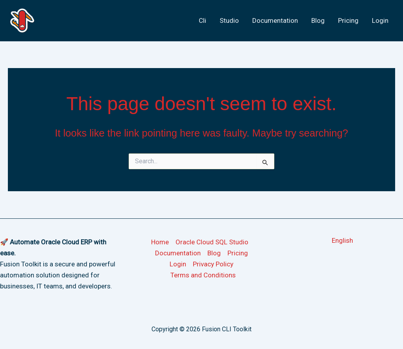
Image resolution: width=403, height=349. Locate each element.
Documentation (275, 20)
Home (160, 242)
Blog (318, 20)
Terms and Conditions (203, 275)
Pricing (348, 20)
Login (380, 20)
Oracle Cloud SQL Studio (212, 242)
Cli (202, 20)
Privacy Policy (213, 264)
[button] (342, 240)
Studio (229, 20)
